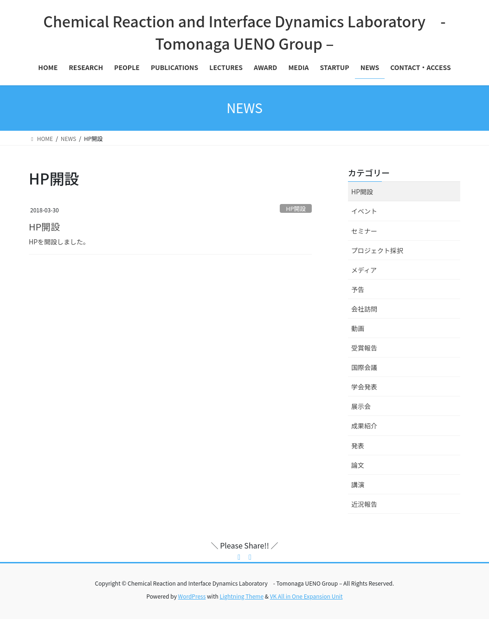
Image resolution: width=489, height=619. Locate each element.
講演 (357, 484)
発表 (357, 445)
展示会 (361, 406)
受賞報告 (364, 347)
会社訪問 (364, 308)
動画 (357, 328)
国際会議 (364, 367)
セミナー (364, 231)
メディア (364, 269)
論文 (357, 465)
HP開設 (296, 208)
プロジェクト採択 (377, 250)
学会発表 (364, 386)
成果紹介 (364, 425)
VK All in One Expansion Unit (306, 596)
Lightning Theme (241, 596)
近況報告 (364, 504)
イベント (364, 211)
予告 (357, 289)
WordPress (192, 596)
